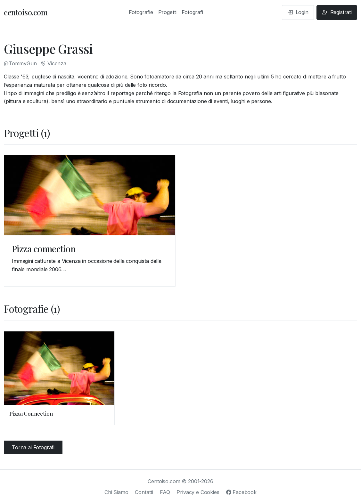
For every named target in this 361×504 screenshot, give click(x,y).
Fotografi (192, 12)
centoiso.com (25, 12)
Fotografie (141, 12)
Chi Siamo (116, 492)
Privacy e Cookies (197, 492)
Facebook (241, 492)
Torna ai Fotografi (33, 447)
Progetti (167, 12)
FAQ (165, 492)
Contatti (144, 492)
